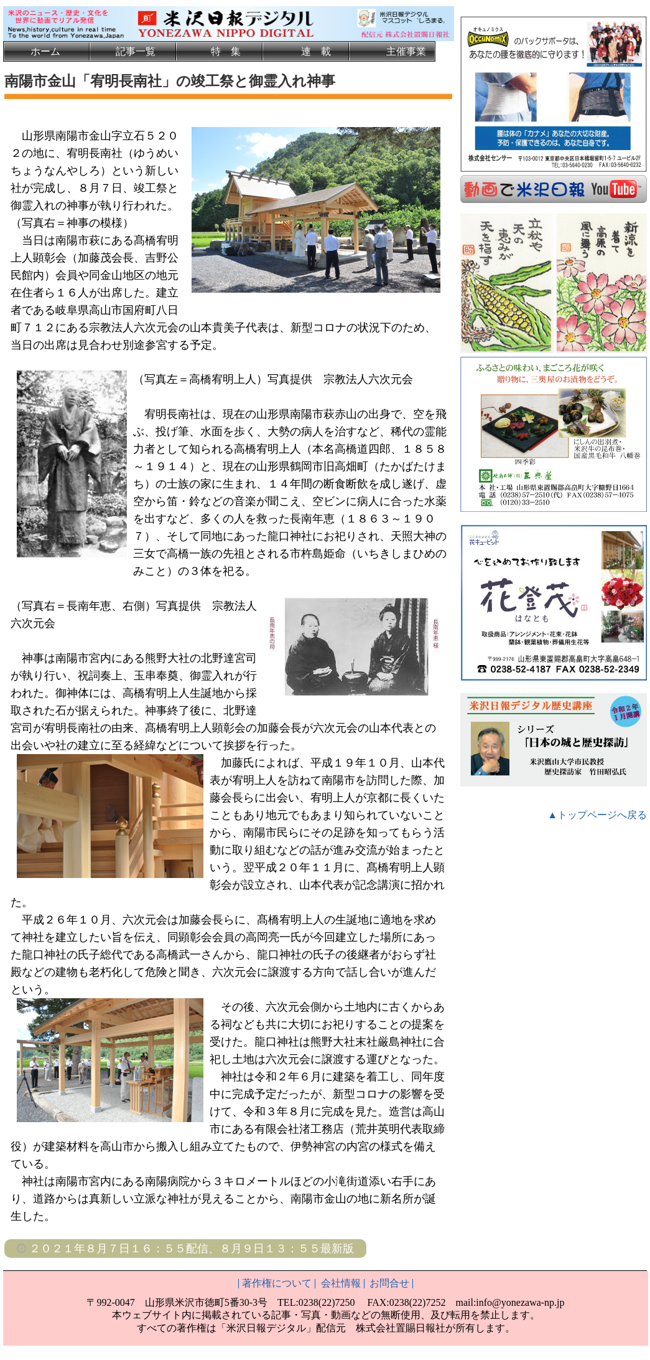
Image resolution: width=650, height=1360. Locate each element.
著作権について (277, 1283)
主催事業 (406, 51)
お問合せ (389, 1283)
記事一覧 (136, 51)
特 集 (226, 51)
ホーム (45, 51)
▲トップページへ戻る (597, 813)
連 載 (316, 51)
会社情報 (341, 1283)
